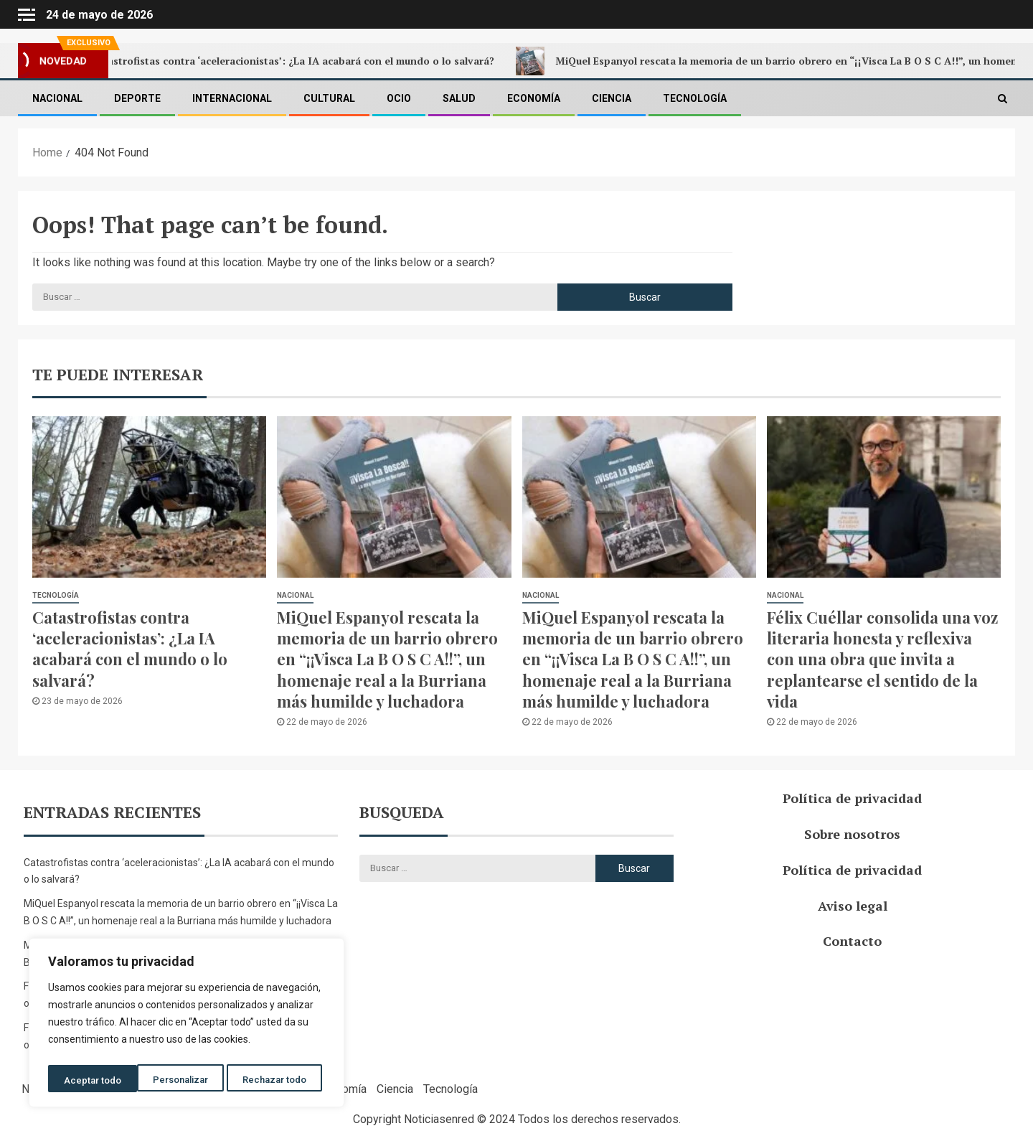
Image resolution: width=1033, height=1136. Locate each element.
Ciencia (611, 98)
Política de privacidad (852, 798)
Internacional (232, 98)
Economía (533, 98)
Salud (459, 98)
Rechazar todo (187, 1080)
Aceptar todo (282, 1080)
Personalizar (91, 1080)
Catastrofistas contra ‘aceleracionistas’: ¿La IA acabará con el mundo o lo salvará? (297, 61)
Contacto (852, 940)
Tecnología (695, 98)
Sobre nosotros (852, 833)
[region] (186, 1025)
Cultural (329, 98)
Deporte (137, 98)
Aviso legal (852, 905)
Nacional (57, 98)
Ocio (399, 98)
